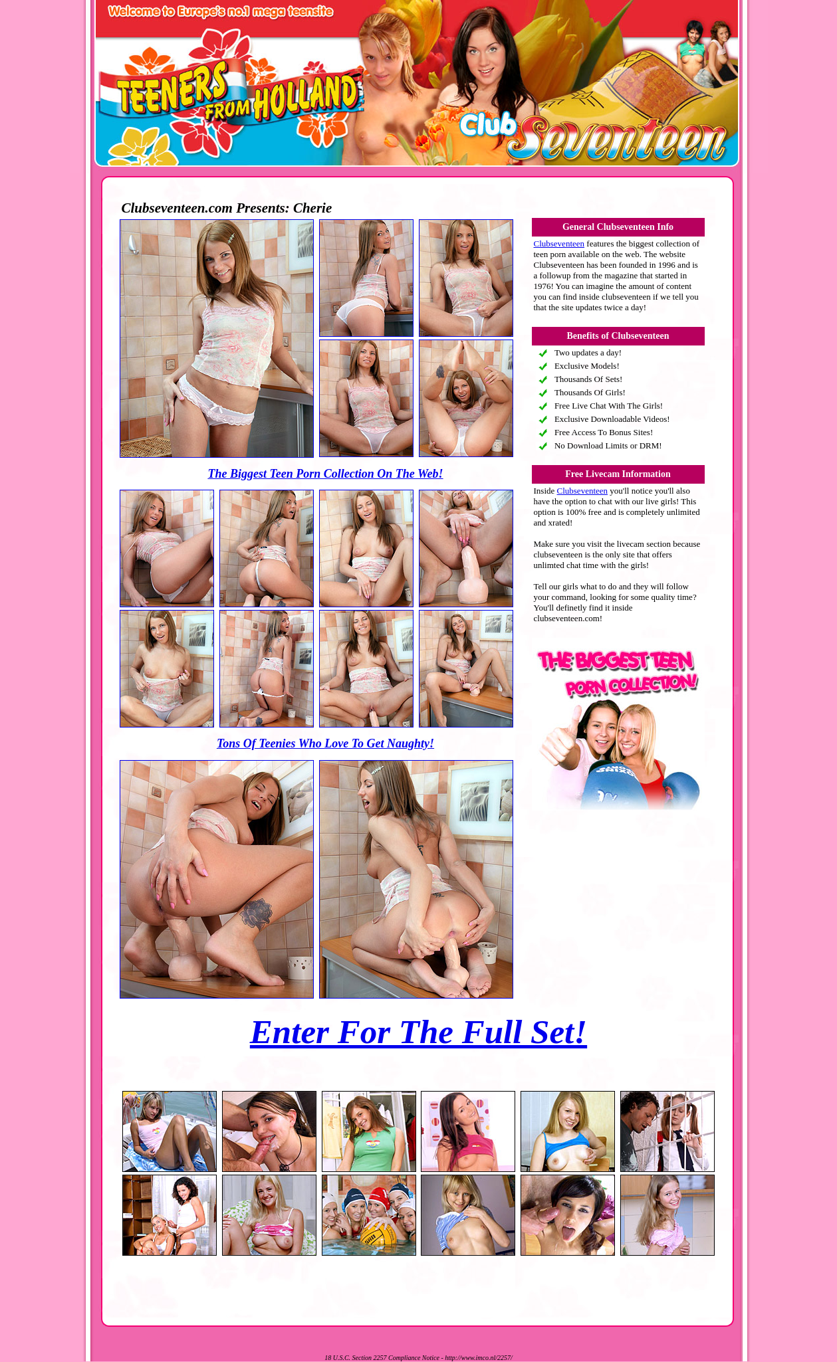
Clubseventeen (559, 243)
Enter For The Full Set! (418, 1031)
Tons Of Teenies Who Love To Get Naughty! (325, 743)
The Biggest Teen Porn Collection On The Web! (325, 473)
